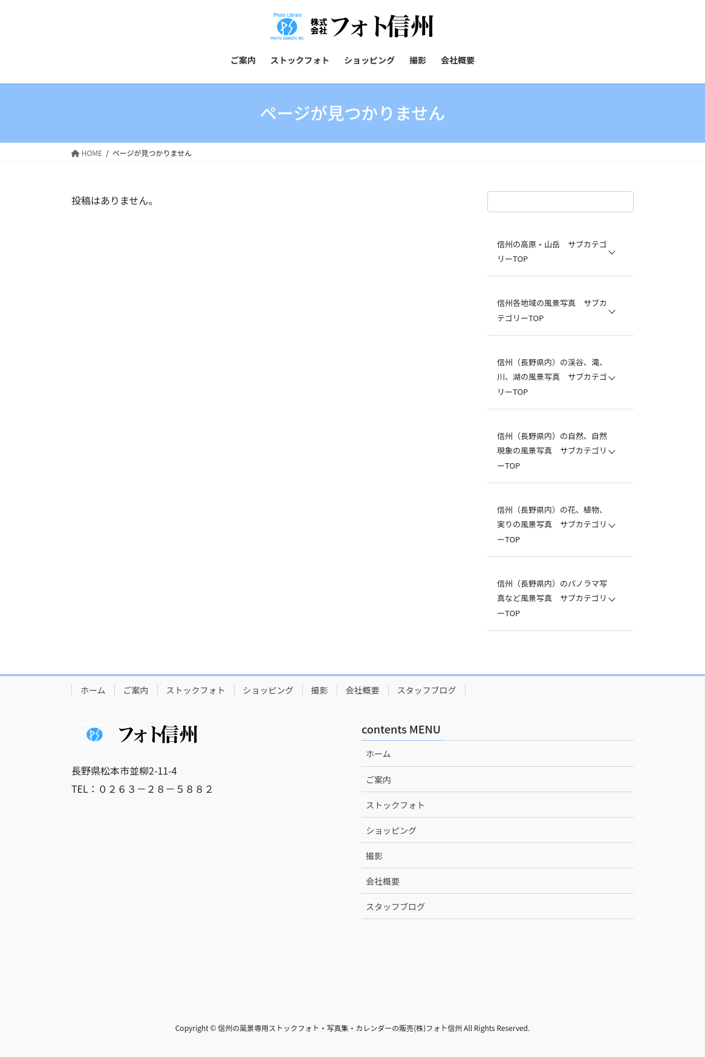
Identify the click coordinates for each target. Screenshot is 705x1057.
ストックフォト (196, 690)
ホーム (93, 690)
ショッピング (268, 690)
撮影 (319, 690)
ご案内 (136, 690)
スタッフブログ (426, 690)
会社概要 (363, 690)
